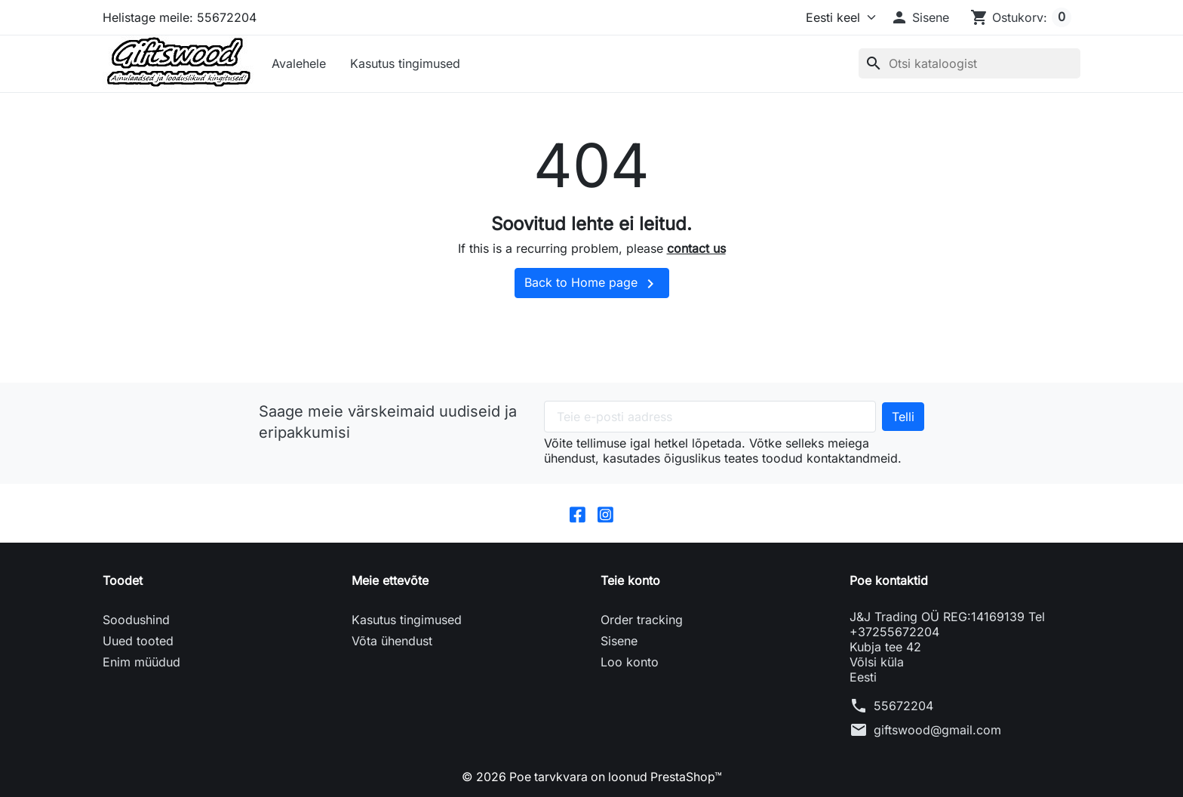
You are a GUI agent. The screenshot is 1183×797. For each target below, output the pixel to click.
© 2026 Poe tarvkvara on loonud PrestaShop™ (591, 776)
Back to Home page (591, 284)
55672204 (903, 705)
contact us (696, 248)
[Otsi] (969, 63)
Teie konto (630, 580)
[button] (919, 17)
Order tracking (642, 619)
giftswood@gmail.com (937, 729)
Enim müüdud (141, 661)
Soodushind (136, 619)
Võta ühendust (392, 640)
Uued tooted (138, 640)
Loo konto (630, 661)
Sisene (619, 640)
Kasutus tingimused (405, 63)
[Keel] (837, 17)
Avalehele (299, 63)
